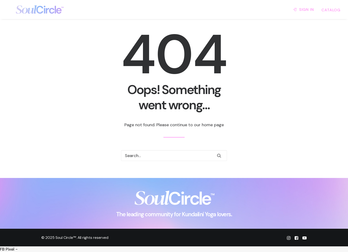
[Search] (174, 155)
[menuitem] (305, 9)
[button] (219, 155)
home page (213, 125)
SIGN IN (306, 9)
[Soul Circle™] (33, 9)
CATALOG (330, 10)
